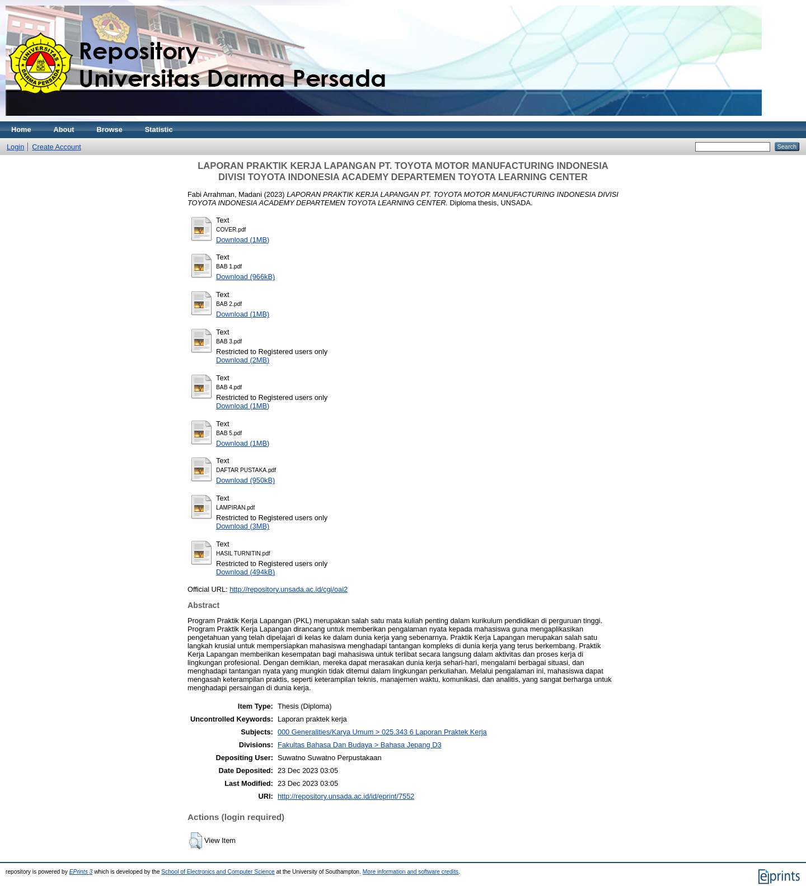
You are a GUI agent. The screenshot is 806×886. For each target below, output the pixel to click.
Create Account (56, 147)
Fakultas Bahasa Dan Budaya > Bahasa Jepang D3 (360, 745)
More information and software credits (410, 872)
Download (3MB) (242, 526)
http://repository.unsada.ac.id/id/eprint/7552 (346, 796)
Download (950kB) (245, 480)
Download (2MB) (242, 360)
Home (21, 129)
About (64, 129)
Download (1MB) (242, 239)
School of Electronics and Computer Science (218, 872)
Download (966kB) (245, 276)
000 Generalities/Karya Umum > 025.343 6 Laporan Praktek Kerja (382, 732)
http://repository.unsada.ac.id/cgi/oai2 (288, 589)
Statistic (159, 129)
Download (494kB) (245, 572)
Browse (110, 129)
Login (15, 147)
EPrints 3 (81, 872)
